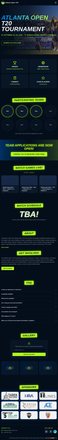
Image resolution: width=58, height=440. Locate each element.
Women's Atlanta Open (12, 43)
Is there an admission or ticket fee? (29, 289)
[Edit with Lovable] (50, 438)
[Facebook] (50, 431)
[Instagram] (46, 431)
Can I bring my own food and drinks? (29, 303)
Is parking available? (29, 294)
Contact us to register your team (29, 154)
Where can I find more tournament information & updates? (29, 320)
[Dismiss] (56, 438)
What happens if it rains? (29, 316)
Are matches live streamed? (29, 311)
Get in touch (7, 268)
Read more (5, 247)
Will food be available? (29, 298)
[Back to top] (55, 431)
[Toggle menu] (56, 3)
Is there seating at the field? (29, 307)
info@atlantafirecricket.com (9, 430)
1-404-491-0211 (6, 432)
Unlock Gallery (29, 354)
